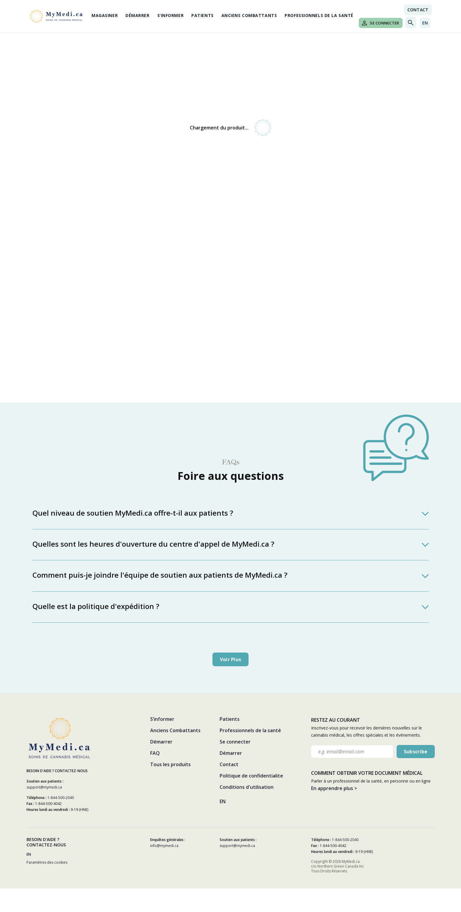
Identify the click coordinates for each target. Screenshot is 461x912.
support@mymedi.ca (44, 787)
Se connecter (380, 23)
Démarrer (137, 15)
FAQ (155, 753)
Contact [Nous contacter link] (418, 10)
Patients (202, 15)
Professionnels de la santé (319, 15)
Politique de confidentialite (251, 775)
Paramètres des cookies (47, 862)
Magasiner (104, 15)
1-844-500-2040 (60, 797)
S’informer (170, 15)
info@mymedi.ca (164, 845)
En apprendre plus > (334, 788)
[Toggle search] (410, 22)
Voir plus (230, 659)
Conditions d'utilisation (247, 787)
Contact (229, 764)
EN (425, 23)
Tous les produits (170, 764)
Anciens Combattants (249, 15)
